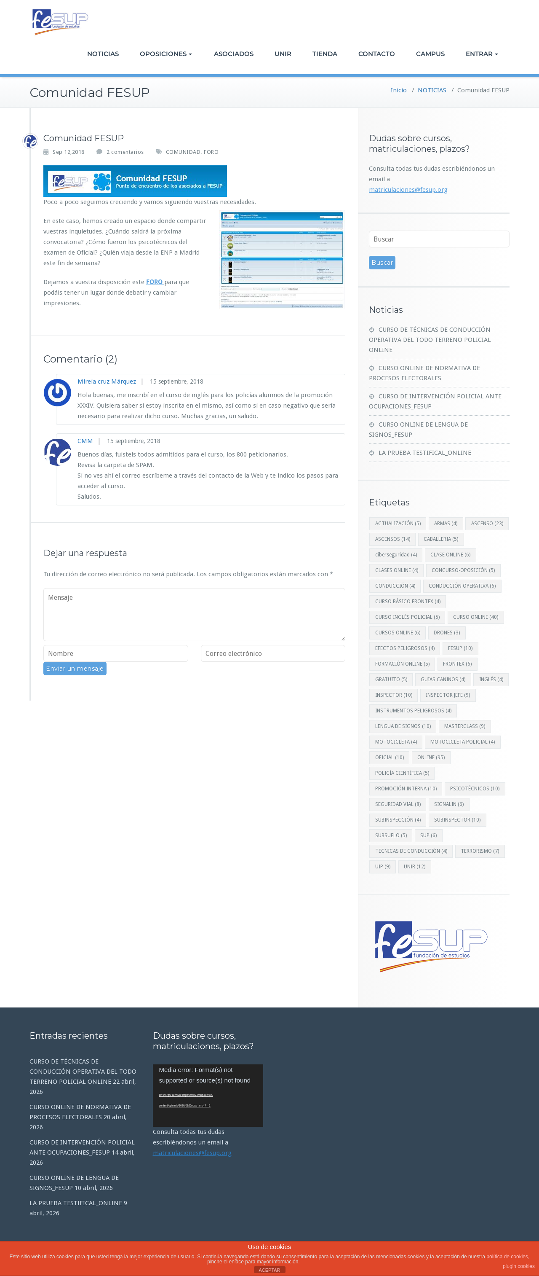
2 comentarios (125, 151)
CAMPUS (430, 54)
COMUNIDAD (183, 152)
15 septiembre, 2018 (176, 381)
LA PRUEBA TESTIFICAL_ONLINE (425, 453)
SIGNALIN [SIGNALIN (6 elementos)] (449, 804)
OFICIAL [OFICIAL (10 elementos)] (389, 757)
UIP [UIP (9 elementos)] (382, 867)
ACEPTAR (269, 1270)
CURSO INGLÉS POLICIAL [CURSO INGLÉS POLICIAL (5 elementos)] (407, 617)
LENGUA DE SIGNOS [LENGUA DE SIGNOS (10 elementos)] (403, 726)
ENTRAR (482, 54)
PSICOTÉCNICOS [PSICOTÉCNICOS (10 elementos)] (474, 789)
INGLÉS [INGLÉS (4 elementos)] (491, 679)
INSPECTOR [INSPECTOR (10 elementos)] (393, 695)
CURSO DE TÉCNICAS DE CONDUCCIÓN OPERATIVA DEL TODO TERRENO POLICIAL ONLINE (430, 340)
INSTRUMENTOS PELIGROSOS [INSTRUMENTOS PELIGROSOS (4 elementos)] (413, 711)
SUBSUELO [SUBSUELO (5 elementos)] (391, 835)
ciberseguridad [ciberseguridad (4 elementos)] (396, 555)
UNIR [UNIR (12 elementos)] (414, 867)
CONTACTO (376, 54)
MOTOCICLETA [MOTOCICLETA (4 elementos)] (396, 742)
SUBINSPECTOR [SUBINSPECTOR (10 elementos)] (457, 820)
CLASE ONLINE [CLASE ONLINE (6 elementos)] (450, 555)
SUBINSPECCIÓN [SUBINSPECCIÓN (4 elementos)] (398, 820)
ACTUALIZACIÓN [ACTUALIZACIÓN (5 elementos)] (398, 524)
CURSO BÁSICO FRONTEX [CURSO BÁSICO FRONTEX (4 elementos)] (407, 601)
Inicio (399, 90)
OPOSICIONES (166, 54)
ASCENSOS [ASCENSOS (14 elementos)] (392, 539)
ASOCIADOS (233, 54)
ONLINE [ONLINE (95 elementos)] (431, 757)
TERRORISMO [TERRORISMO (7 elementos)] (480, 851)
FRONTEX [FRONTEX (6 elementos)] (457, 664)
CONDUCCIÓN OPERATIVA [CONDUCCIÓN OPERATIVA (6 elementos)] (462, 586)
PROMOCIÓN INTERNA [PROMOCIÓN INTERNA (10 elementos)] (406, 789)
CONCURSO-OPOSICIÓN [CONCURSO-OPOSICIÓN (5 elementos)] (463, 570)
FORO (211, 152)
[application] (208, 1095)
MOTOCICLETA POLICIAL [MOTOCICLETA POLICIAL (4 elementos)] (462, 742)
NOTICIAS (103, 54)
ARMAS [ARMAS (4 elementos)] (445, 524)
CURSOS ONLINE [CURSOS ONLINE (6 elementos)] (397, 633)
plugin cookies (519, 1266)
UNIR (283, 54)
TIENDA (324, 54)
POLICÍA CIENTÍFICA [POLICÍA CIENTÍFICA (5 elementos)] (402, 773)
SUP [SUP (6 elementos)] (428, 835)
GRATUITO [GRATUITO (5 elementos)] (391, 679)
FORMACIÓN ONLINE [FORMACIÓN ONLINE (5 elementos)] (402, 664)
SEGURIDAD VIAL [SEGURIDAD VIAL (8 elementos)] (398, 804)
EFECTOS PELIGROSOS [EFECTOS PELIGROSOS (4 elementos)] (405, 648)
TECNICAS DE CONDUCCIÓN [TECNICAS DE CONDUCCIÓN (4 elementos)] (411, 851)
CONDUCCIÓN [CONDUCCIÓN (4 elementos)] (395, 586)
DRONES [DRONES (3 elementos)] (447, 633)
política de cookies (507, 1257)
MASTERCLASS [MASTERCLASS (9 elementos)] (464, 726)
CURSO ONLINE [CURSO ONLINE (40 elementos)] (475, 617)
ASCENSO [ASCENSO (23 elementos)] (487, 524)
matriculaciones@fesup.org (408, 189)
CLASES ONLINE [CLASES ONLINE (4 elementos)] (396, 570)
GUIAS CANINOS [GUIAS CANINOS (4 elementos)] (443, 679)
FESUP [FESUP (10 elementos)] (460, 648)
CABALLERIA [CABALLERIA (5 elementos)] (441, 539)
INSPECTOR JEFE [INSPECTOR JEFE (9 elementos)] (448, 695)
